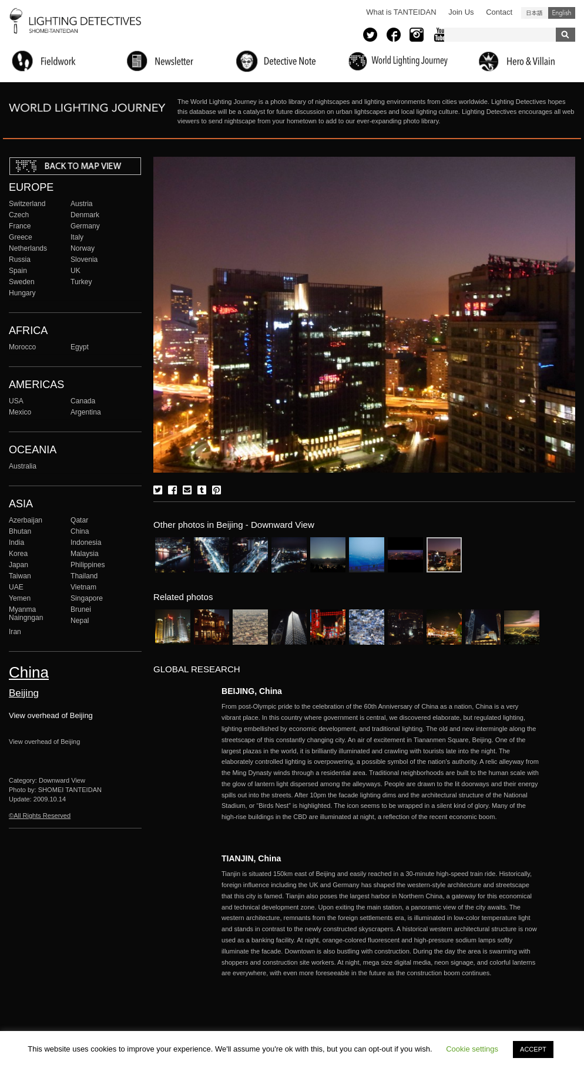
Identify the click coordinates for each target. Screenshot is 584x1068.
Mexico (20, 412)
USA (16, 401)
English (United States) (561, 13)
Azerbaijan (25, 520)
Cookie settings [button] (472, 1049)
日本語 (534, 13)
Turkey (81, 282)
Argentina (86, 412)
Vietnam (83, 587)
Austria (82, 204)
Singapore (87, 598)
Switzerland (27, 204)
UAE (16, 587)
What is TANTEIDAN (401, 12)
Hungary (22, 293)
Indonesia (86, 542)
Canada (83, 401)
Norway (83, 248)
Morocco (22, 347)
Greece (20, 237)
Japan (18, 565)
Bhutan (20, 531)
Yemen (20, 598)
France (20, 226)
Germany (85, 226)
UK (75, 271)
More (380, 762)
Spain (18, 271)
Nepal (80, 620)
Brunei (81, 609)
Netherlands (28, 248)
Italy (77, 237)
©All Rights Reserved (40, 815)
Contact (499, 12)
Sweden (22, 282)
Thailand (84, 576)
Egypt (80, 347)
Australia (22, 466)
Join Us (461, 12)
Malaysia (85, 554)
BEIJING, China (251, 691)
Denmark (85, 215)
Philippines (88, 565)
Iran (15, 632)
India (16, 542)
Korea (18, 554)
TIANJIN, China (251, 858)
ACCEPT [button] (533, 1049)
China (80, 531)
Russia (20, 259)
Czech (19, 215)
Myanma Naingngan (26, 613)
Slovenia (84, 259)
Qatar (79, 520)
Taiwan (20, 576)
